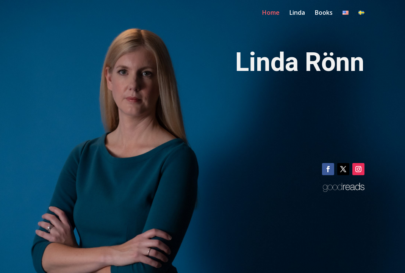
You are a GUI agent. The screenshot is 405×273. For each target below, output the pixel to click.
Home (271, 13)
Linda (297, 13)
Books (324, 13)
